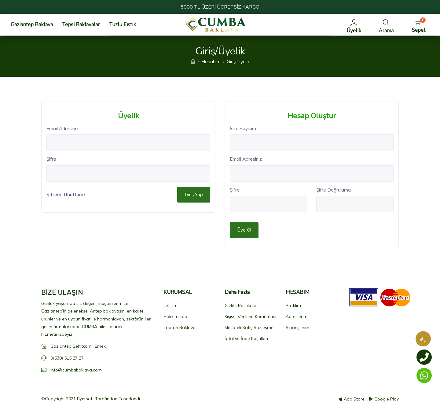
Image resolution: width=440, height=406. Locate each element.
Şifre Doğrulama (333, 190)
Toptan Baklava (179, 327)
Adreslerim (296, 316)
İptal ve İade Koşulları (246, 338)
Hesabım (211, 61)
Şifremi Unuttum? (66, 194)
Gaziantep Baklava (32, 24)
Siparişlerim (297, 327)
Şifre (51, 159)
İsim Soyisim (243, 128)
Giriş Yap (194, 194)
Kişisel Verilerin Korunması (250, 316)
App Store (352, 399)
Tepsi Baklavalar (81, 24)
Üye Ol (244, 230)
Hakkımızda (175, 316)
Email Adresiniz (62, 128)
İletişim (170, 305)
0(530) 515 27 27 (67, 358)
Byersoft (85, 398)
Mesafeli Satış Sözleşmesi (251, 327)
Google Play (384, 399)
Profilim (293, 305)
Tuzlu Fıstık (122, 24)
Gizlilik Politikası (240, 305)
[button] (386, 24)
